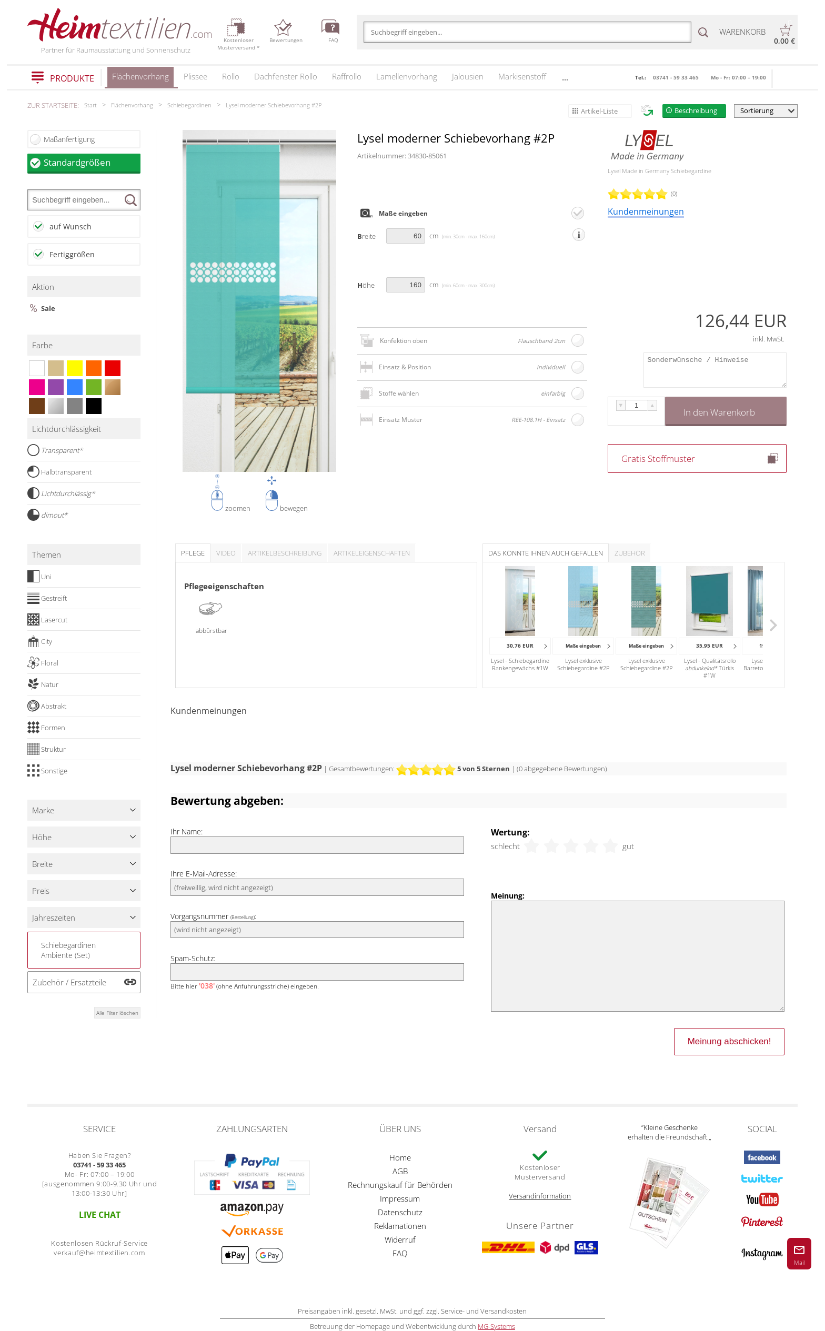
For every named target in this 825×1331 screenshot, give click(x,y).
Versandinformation (540, 1196)
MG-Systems (496, 1326)
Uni (39, 576)
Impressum (400, 1198)
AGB (400, 1171)
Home (400, 1157)
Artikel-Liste (599, 111)
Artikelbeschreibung (284, 553)
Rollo (230, 76)
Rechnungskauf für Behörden (400, 1184)
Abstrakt (46, 706)
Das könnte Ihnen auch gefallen (545, 553)
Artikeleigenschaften (372, 553)
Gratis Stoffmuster (658, 458)
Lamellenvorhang (406, 76)
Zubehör (630, 553)
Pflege (193, 553)
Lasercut (47, 619)
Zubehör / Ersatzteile (69, 982)
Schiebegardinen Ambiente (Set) (68, 950)
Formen (46, 727)
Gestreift (47, 598)
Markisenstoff (522, 76)
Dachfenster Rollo (285, 76)
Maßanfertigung (69, 139)
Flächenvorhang (140, 79)
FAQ (400, 1253)
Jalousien (468, 76)
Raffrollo (346, 76)
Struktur (46, 749)
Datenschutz (400, 1212)
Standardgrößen (92, 162)
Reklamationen (400, 1226)
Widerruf (400, 1239)
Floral (42, 663)
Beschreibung (696, 110)
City (39, 641)
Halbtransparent (59, 472)
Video (226, 553)
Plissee (195, 76)
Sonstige (47, 770)
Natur (42, 684)
